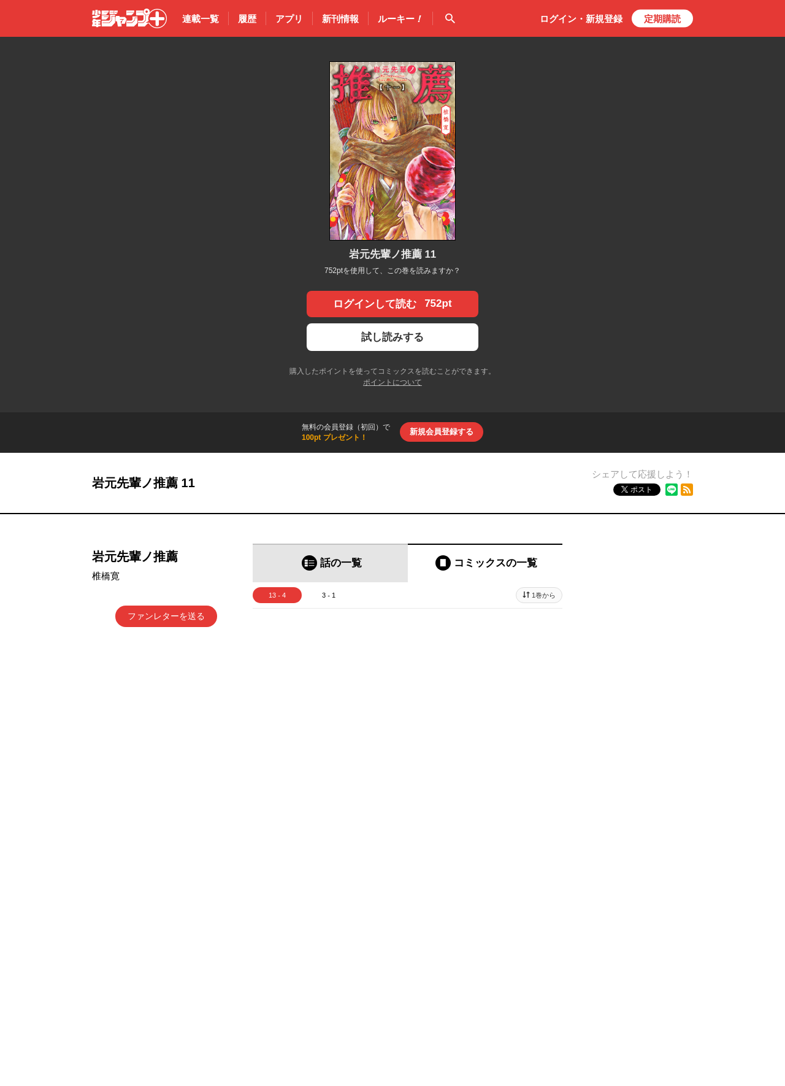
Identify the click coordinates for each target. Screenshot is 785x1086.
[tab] (330, 563)
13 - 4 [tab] (277, 595)
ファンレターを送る (166, 616)
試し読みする (392, 337)
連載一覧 (200, 18)
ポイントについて (392, 382)
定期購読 (662, 18)
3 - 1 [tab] (328, 595)
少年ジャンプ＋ (129, 18)
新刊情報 (340, 18)
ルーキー (400, 19)
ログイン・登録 (581, 18)
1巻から (544, 595)
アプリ (289, 18)
